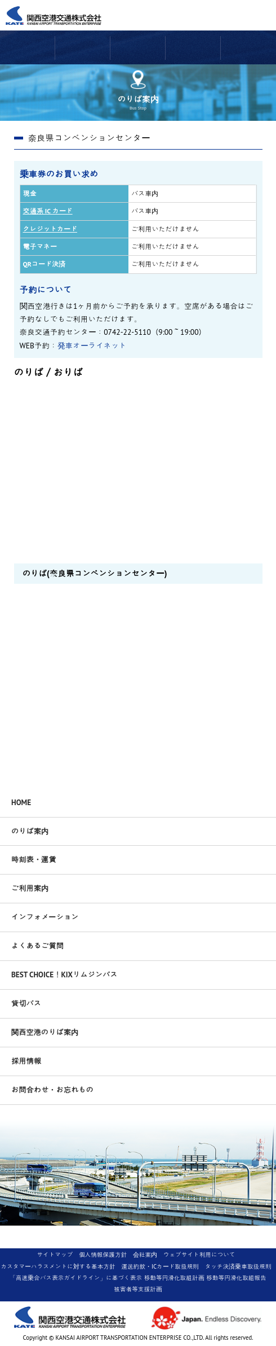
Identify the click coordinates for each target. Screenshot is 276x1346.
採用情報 (26, 1061)
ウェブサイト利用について (199, 1254)
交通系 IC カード (48, 211)
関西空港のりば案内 (44, 1032)
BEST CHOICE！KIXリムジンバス (64, 974)
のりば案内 (29, 831)
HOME (21, 802)
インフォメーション (44, 917)
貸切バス (26, 1003)
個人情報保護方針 (103, 1254)
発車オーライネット (92, 345)
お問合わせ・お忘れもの (52, 1090)
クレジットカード (50, 229)
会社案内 (145, 1254)
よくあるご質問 (37, 946)
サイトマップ (55, 1254)
